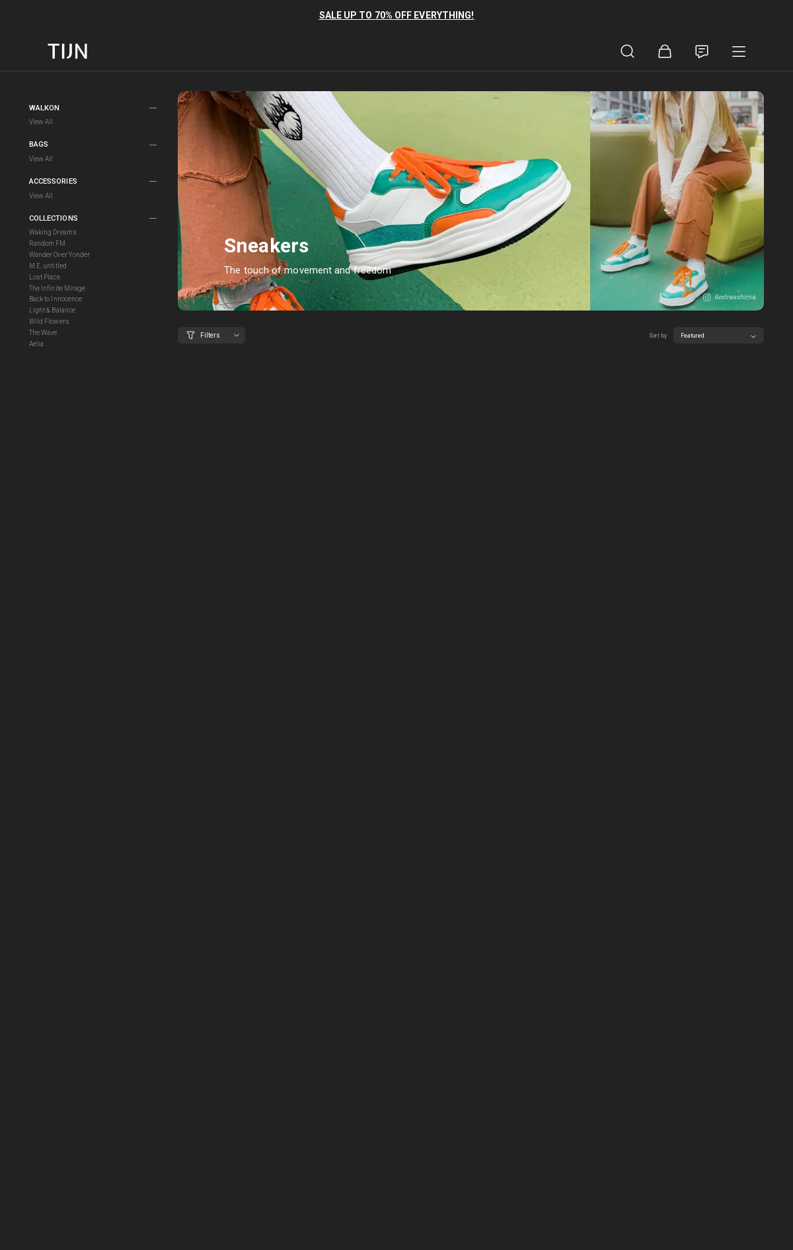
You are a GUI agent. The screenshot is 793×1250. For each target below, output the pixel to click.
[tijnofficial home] (67, 51)
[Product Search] (628, 51)
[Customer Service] (702, 51)
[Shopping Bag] (665, 51)
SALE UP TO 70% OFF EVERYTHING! (396, 15)
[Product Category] (739, 51)
